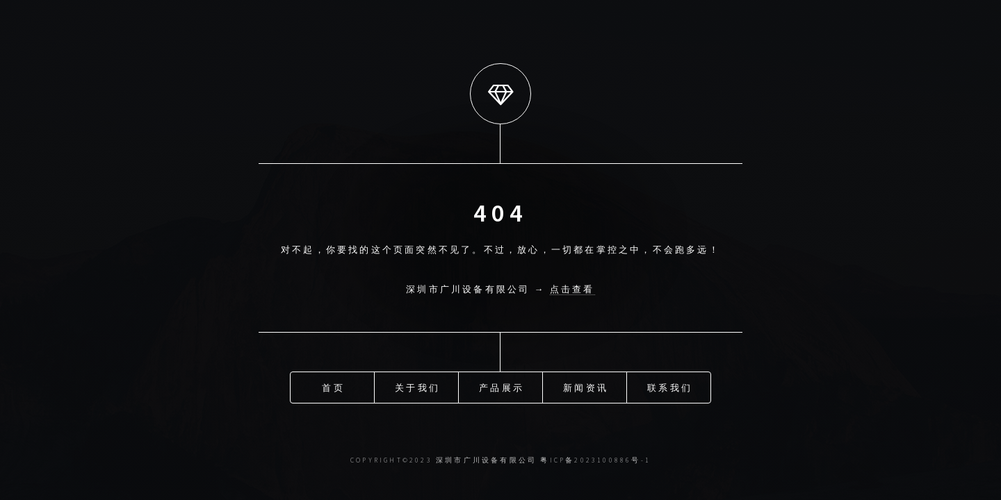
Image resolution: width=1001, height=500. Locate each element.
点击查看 (572, 288)
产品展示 (501, 387)
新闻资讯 (585, 387)
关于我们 (417, 387)
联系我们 (669, 387)
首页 (333, 387)
